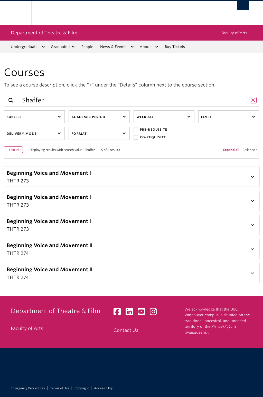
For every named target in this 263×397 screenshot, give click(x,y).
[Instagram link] (155, 313)
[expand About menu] (156, 47)
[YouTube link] (143, 313)
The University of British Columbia (23, 13)
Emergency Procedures (28, 388)
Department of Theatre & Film (44, 32)
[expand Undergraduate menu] (43, 47)
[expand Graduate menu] (73, 47)
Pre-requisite (150, 130)
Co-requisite (150, 137)
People (87, 47)
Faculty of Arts (234, 33)
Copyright (81, 388)
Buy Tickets (175, 47)
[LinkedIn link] (131, 313)
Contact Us (126, 330)
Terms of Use (59, 388)
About (145, 47)
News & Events (113, 47)
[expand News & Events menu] (132, 47)
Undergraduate (24, 47)
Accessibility (103, 388)
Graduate (59, 47)
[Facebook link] (119, 313)
